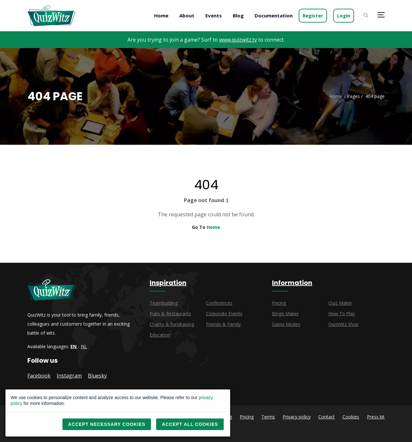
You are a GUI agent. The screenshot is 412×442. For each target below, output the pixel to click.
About (186, 15)
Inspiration (168, 282)
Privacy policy (297, 417)
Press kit (376, 417)
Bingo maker (285, 313)
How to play (341, 313)
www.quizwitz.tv (238, 39)
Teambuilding (164, 303)
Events (213, 15)
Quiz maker (340, 303)
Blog (238, 15)
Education (160, 335)
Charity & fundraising (172, 324)
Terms (268, 417)
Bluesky (97, 375)
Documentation (274, 15)
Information (292, 282)
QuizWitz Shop (343, 324)
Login (343, 15)
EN (74, 346)
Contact (326, 417)
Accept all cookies (190, 424)
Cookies (350, 417)
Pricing (279, 303)
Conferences (219, 303)
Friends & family (223, 324)
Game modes (286, 324)
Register (313, 15)
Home (161, 15)
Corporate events (224, 313)
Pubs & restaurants (170, 313)
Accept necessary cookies (106, 424)
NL (84, 346)
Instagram (69, 375)
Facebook (39, 375)
